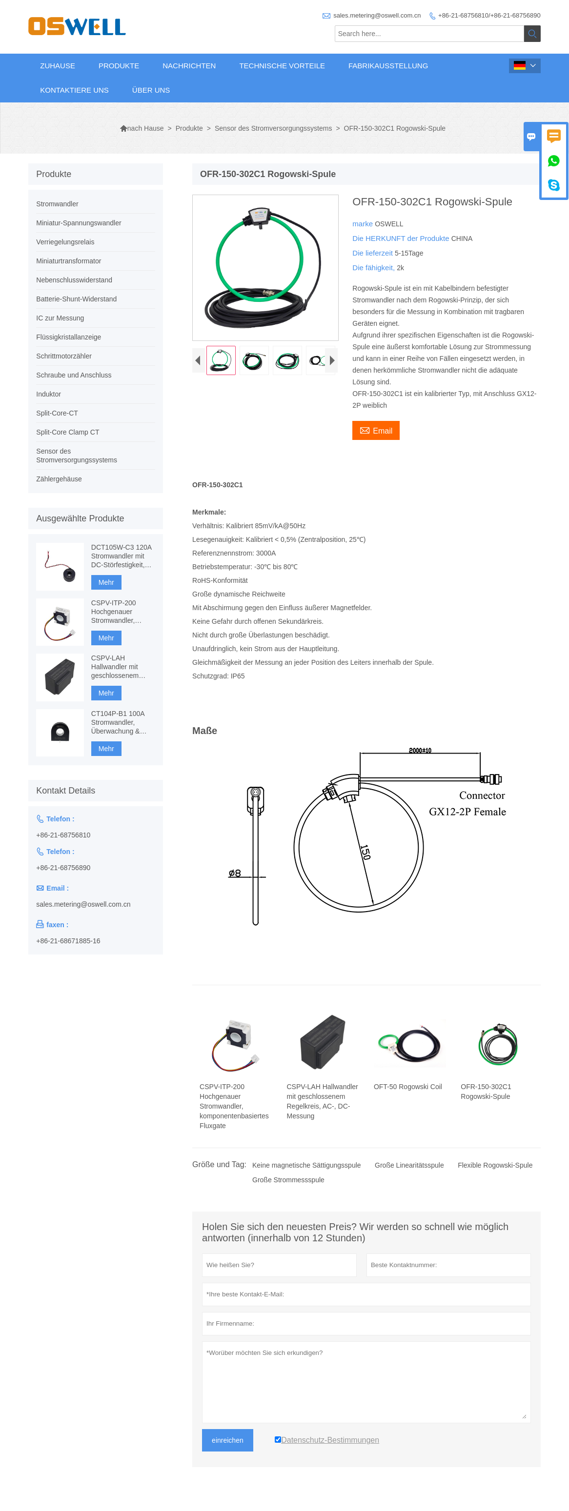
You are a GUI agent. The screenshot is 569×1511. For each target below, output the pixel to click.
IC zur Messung (60, 318)
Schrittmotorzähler (64, 356)
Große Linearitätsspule (409, 1165)
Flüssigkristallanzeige (68, 337)
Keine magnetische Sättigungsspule (306, 1165)
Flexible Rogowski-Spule (495, 1165)
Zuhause (57, 65)
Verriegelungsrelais (65, 242)
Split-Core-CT (57, 413)
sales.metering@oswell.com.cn (377, 15)
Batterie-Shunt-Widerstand (76, 299)
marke (363, 223)
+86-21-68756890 (63, 868)
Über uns (151, 90)
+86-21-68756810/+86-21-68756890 (489, 15)
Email (376, 429)
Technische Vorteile (282, 65)
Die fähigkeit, (374, 267)
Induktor (48, 394)
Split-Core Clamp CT (67, 432)
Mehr (106, 582)
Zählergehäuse (58, 479)
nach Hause (142, 128)
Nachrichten (189, 65)
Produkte (119, 65)
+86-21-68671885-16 (68, 941)
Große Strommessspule (288, 1180)
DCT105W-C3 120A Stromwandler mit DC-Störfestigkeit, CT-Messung (121, 556)
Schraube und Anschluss (73, 375)
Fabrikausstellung (388, 65)
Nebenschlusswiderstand (74, 280)
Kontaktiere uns (74, 90)
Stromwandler (57, 204)
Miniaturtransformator (68, 261)
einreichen (228, 1440)
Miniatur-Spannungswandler (78, 223)
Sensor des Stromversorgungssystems (273, 128)
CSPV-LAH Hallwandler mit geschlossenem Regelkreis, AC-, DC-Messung (123, 667)
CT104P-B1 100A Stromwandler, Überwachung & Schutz (117, 723)
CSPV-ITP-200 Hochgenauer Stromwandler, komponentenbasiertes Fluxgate (123, 612)
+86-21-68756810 (63, 835)
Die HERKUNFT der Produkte (401, 238)
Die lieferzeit (373, 253)
